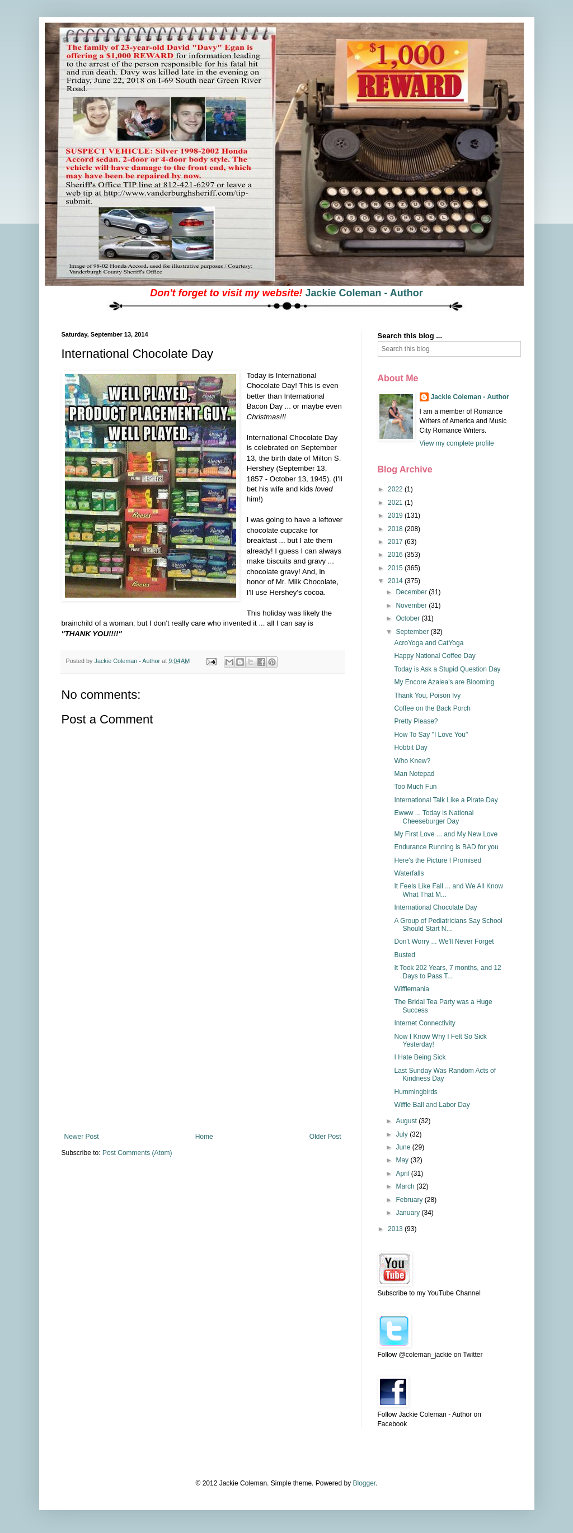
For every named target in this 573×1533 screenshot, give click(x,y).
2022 (396, 489)
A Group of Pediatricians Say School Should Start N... (448, 925)
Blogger (364, 1483)
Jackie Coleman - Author (363, 293)
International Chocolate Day (435, 907)
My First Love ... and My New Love (445, 834)
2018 (396, 529)
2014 (396, 581)
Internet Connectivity (424, 1023)
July (403, 1134)
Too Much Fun (415, 787)
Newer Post (81, 1137)
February (410, 1200)
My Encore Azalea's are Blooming (444, 682)
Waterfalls (409, 873)
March (406, 1186)
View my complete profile (457, 443)
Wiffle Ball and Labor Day (431, 1105)
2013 (396, 1229)
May (403, 1160)
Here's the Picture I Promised (437, 860)
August (407, 1121)
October (408, 618)
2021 (396, 503)
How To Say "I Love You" (431, 735)
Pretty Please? (416, 721)
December (412, 592)
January (408, 1213)
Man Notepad (414, 774)
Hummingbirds (415, 1092)
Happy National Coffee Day (434, 656)
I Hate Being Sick (419, 1057)
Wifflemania (411, 989)
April (403, 1173)
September (413, 632)
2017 (396, 542)
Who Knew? (412, 761)
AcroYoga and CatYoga (428, 643)
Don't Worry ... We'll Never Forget (444, 941)
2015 (396, 568)
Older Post (325, 1137)
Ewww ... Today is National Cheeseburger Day (433, 817)
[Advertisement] (202, 1049)
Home (204, 1137)
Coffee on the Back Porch (432, 708)
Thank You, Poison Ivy (427, 695)
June (404, 1147)
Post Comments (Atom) (137, 1153)
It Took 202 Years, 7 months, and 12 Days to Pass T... (447, 972)
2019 (396, 515)
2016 (396, 555)
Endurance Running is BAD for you (446, 847)
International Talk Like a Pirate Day (445, 800)
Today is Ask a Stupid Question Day (447, 669)
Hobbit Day (410, 747)
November (412, 605)
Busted (404, 955)
